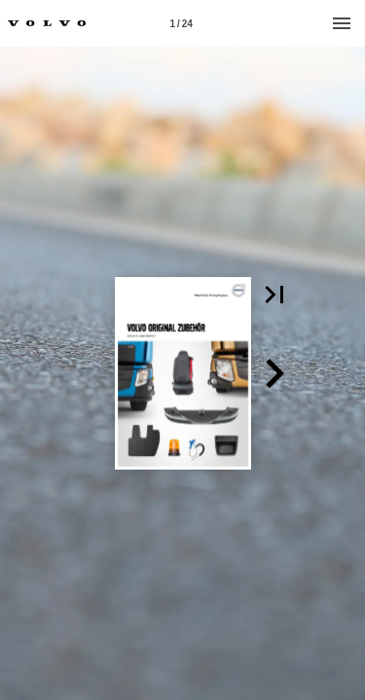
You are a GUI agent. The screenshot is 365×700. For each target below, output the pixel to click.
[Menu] (341, 23)
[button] (274, 294)
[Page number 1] (181, 23)
